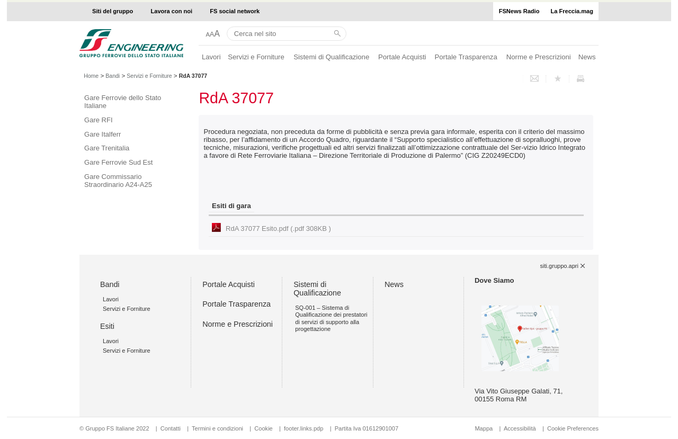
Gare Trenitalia (106, 148)
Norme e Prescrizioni (538, 57)
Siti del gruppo (112, 11)
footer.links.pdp (303, 428)
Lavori (211, 57)
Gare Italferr (102, 134)
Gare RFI (98, 120)
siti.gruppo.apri (559, 266)
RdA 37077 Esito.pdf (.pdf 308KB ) (278, 228)
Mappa (484, 428)
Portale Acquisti (402, 57)
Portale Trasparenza (466, 57)
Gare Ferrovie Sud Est (118, 162)
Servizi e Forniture (256, 57)
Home (91, 76)
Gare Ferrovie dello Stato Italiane (122, 102)
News (587, 57)
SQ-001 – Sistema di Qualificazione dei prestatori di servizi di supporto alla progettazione (331, 318)
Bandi (112, 76)
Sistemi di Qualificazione (331, 57)
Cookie (263, 428)
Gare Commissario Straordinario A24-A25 (118, 181)
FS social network (235, 11)
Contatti (170, 428)
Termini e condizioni (217, 428)
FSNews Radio (519, 11)
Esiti (107, 326)
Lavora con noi (172, 11)
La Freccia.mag (572, 11)
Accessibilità (521, 428)
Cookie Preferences (573, 428)
